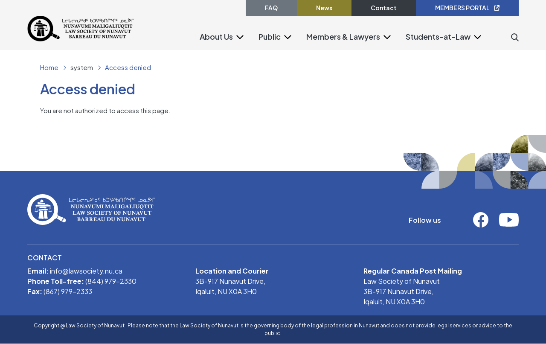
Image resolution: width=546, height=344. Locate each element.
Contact (384, 8)
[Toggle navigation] (139, 48)
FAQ (271, 8)
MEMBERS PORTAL (467, 8)
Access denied (128, 67)
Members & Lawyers (343, 36)
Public (269, 36)
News (324, 8)
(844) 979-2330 (110, 281)
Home (49, 67)
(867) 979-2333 (68, 291)
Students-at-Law (438, 36)
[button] (240, 36)
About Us (216, 36)
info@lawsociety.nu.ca (86, 270)
